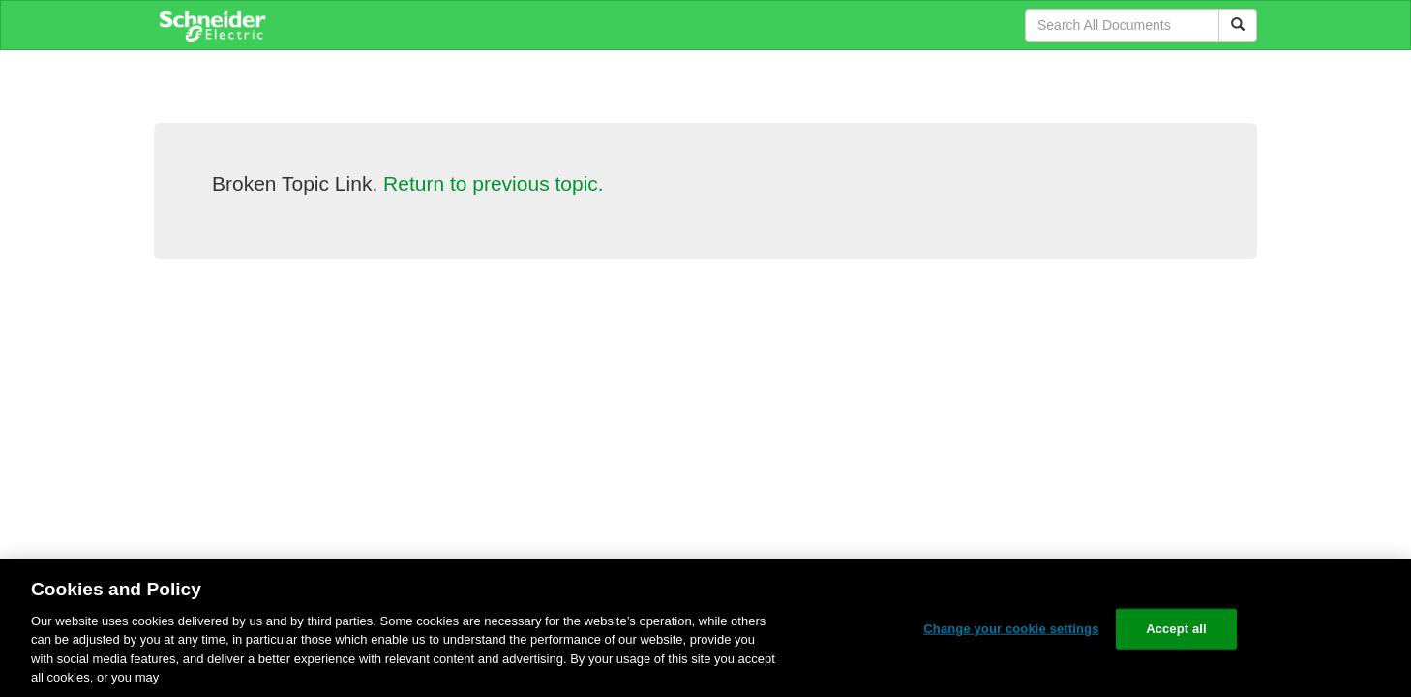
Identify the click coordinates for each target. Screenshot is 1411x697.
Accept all (1176, 628)
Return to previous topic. (493, 183)
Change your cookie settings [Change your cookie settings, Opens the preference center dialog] (1010, 628)
